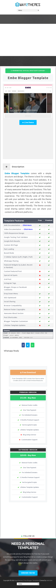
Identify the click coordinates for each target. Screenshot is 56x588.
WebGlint (49, 580)
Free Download (29, 372)
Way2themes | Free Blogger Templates (27, 580)
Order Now (28, 573)
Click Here (27, 225)
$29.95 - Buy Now (28, 455)
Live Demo (29, 122)
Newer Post (7, 359)
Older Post (49, 359)
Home (28, 359)
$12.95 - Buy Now (28, 398)
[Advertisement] (28, 39)
